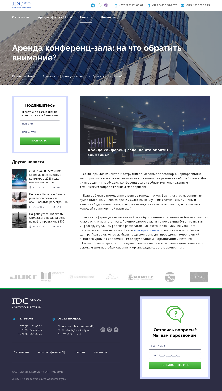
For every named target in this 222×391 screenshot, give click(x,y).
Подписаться (39, 141)
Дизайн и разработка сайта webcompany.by (39, 378)
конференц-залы (146, 230)
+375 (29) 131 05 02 (131, 5)
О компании (20, 17)
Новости (86, 17)
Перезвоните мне (175, 365)
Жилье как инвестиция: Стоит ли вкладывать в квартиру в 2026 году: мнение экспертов (45, 176)
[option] (23, 276)
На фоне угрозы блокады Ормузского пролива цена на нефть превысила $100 (47, 217)
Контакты (108, 17)
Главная (18, 76)
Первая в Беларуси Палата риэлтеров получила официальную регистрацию (48, 198)
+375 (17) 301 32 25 (198, 5)
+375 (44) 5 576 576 (164, 5)
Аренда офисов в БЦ (52, 17)
